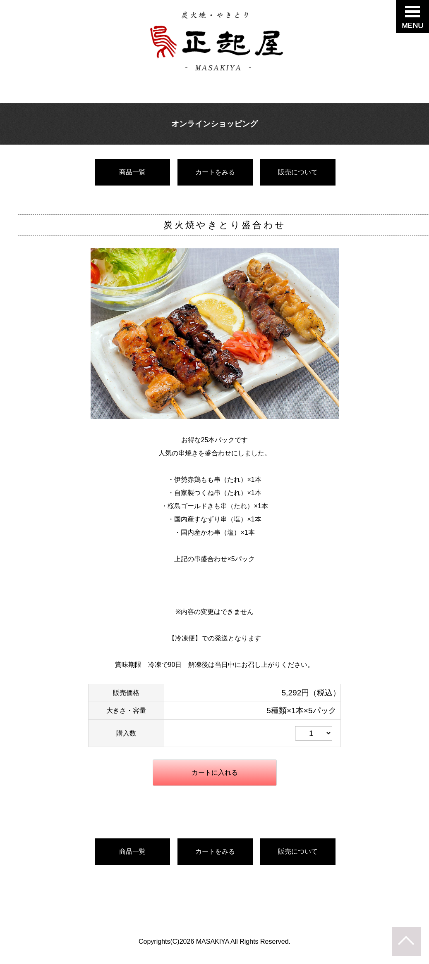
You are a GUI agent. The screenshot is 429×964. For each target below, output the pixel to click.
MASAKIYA (212, 941)
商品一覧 (132, 172)
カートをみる (215, 172)
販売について (298, 172)
